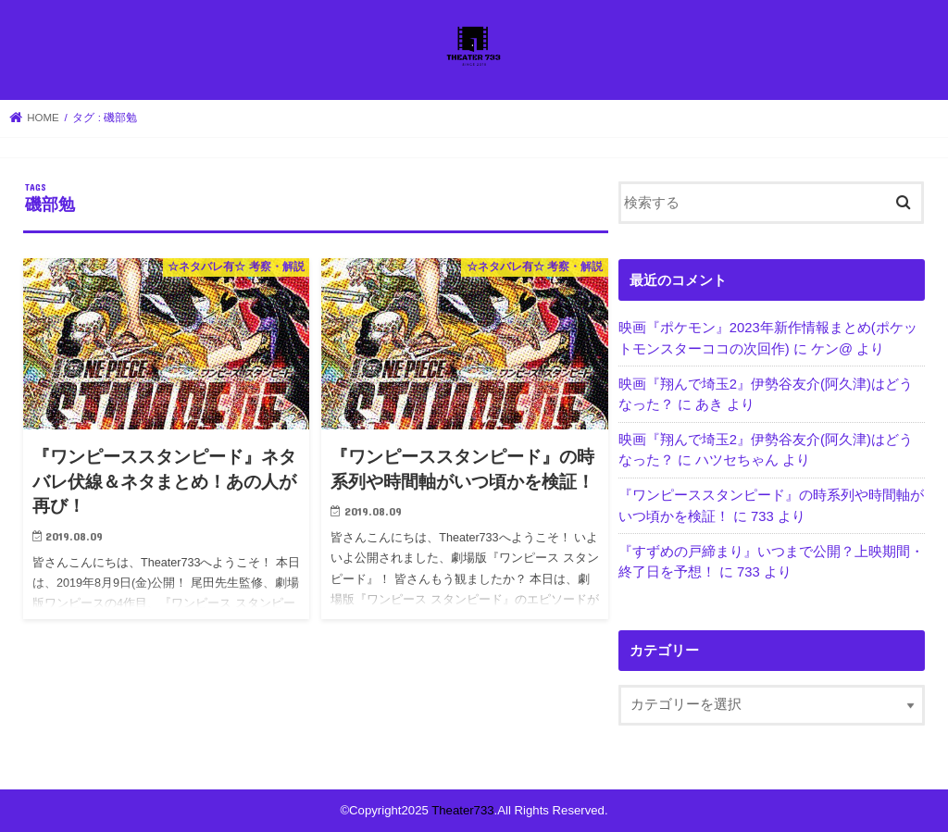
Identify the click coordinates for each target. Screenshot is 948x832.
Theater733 (462, 810)
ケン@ (832, 348)
